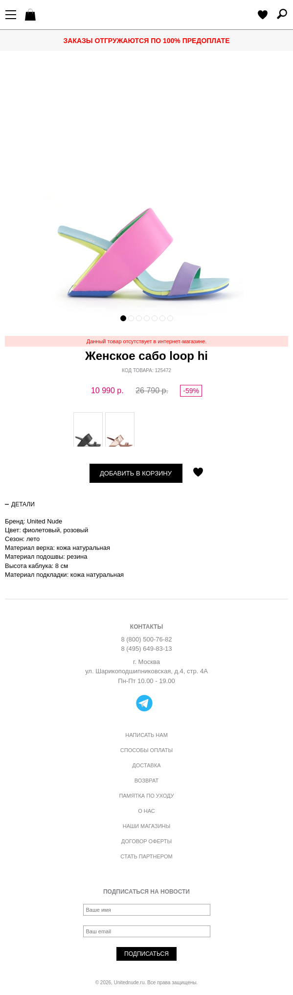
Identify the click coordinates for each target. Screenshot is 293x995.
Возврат (146, 780)
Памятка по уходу (146, 796)
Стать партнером (146, 856)
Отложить (198, 473)
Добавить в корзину (136, 473)
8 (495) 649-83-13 (146, 648)
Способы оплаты (146, 750)
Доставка (146, 765)
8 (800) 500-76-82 (146, 639)
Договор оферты (146, 841)
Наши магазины (147, 826)
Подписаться (146, 953)
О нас (146, 811)
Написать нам (146, 735)
